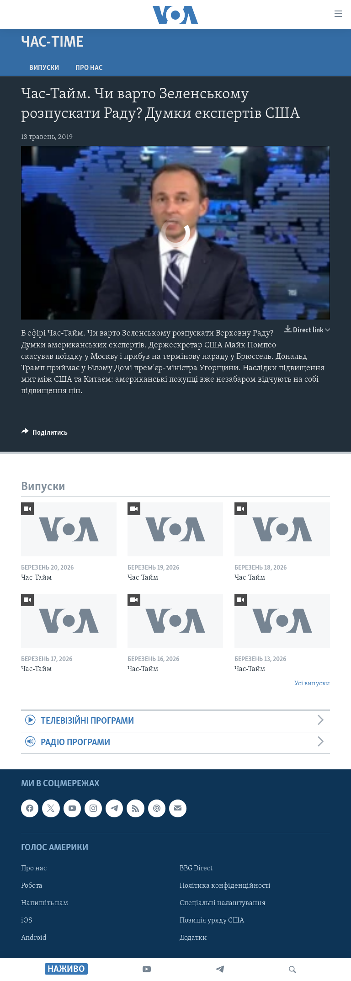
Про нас (88, 68)
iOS (26, 920)
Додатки (193, 938)
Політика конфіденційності (225, 886)
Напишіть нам (44, 903)
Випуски (44, 68)
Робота (32, 886)
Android (34, 938)
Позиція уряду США (212, 920)
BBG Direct (196, 868)
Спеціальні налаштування (223, 903)
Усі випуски (312, 683)
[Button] (44, 434)
